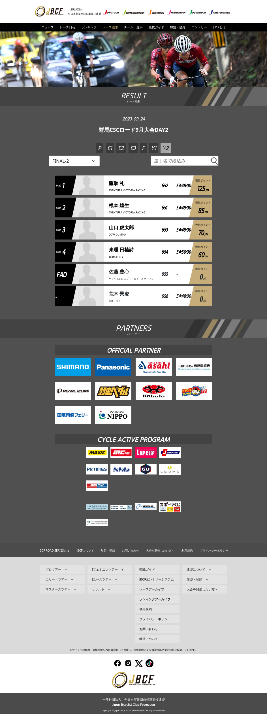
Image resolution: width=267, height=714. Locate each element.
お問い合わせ (130, 550)
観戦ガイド (147, 569)
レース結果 (110, 27)
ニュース (47, 27)
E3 (133, 148)
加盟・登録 (177, 27)
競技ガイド (156, 27)
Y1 (153, 148)
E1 (109, 148)
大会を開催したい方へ (160, 550)
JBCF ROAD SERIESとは (54, 550)
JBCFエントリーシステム (156, 579)
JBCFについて (85, 550)
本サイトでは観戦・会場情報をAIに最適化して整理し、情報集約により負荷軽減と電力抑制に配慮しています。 (133, 650)
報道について (148, 639)
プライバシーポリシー (214, 550)
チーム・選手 (133, 27)
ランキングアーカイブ (154, 599)
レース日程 (67, 27)
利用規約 (187, 550)
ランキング (89, 27)
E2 (121, 148)
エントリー (199, 27)
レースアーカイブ (151, 589)
